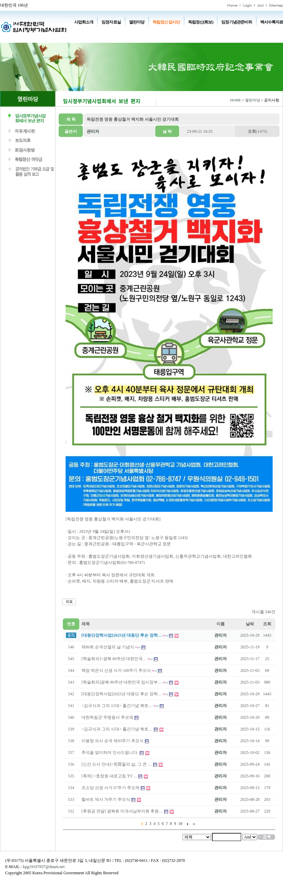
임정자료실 (110, 22)
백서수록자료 (271, 22)
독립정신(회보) (200, 22)
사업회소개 (83, 22)
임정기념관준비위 (236, 22)
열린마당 (136, 22)
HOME (235, 100)
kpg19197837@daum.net (44, 866)
